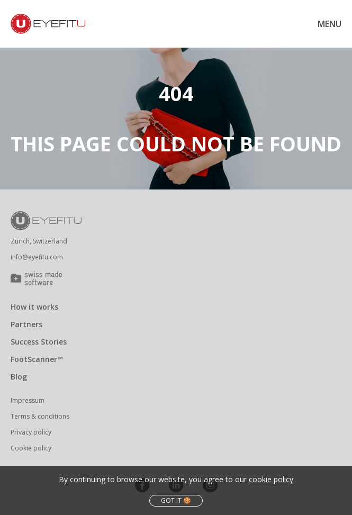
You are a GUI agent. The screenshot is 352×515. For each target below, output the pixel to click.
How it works (34, 307)
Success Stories (39, 342)
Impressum (27, 400)
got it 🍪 (176, 500)
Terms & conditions (40, 416)
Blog (19, 377)
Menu (329, 24)
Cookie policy (31, 448)
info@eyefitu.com (37, 256)
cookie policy (271, 479)
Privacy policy (31, 432)
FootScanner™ (37, 359)
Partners (26, 324)
